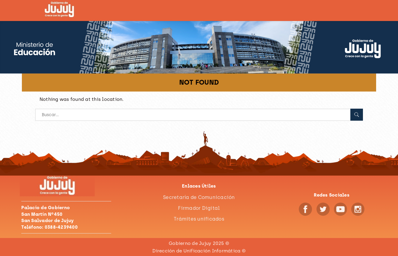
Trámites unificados (199, 219)
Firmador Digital (199, 208)
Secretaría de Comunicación (199, 197)
